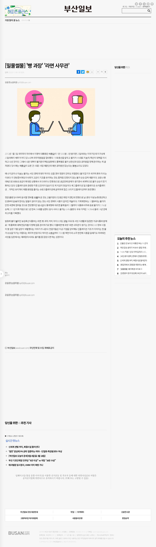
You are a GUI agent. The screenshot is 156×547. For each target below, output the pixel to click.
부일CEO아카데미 (77, 512)
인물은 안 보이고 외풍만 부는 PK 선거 (134, 243)
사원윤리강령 (77, 518)
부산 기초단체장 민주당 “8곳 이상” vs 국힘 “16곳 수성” (32, 460)
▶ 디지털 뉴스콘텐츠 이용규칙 (14, 436)
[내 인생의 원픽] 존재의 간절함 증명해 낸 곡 (136, 256)
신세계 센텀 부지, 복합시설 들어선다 (24, 446)
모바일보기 (146, 6)
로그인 (125, 6)
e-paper (138, 6)
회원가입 (131, 6)
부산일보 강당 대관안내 (29, 512)
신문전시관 (125, 512)
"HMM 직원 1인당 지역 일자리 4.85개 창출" (135, 252)
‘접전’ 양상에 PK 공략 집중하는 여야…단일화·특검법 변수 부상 (35, 451)
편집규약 (125, 518)
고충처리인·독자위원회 (29, 518)
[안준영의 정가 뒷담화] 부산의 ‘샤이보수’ (135, 273)
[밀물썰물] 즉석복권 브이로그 (131, 269)
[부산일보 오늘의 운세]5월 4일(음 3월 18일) (27, 455)
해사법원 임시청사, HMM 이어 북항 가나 (26, 464)
